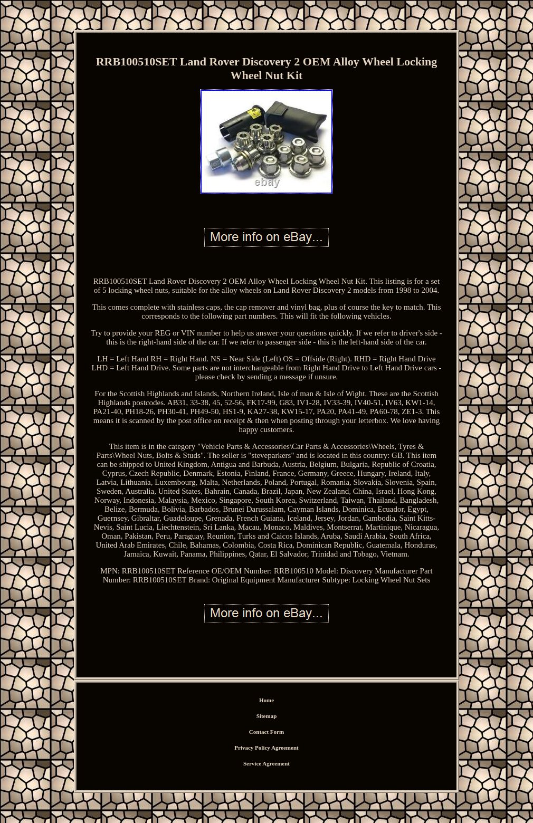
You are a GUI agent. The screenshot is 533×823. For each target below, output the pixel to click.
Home (266, 700)
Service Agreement (266, 763)
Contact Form (266, 732)
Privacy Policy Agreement (266, 747)
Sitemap (266, 716)
